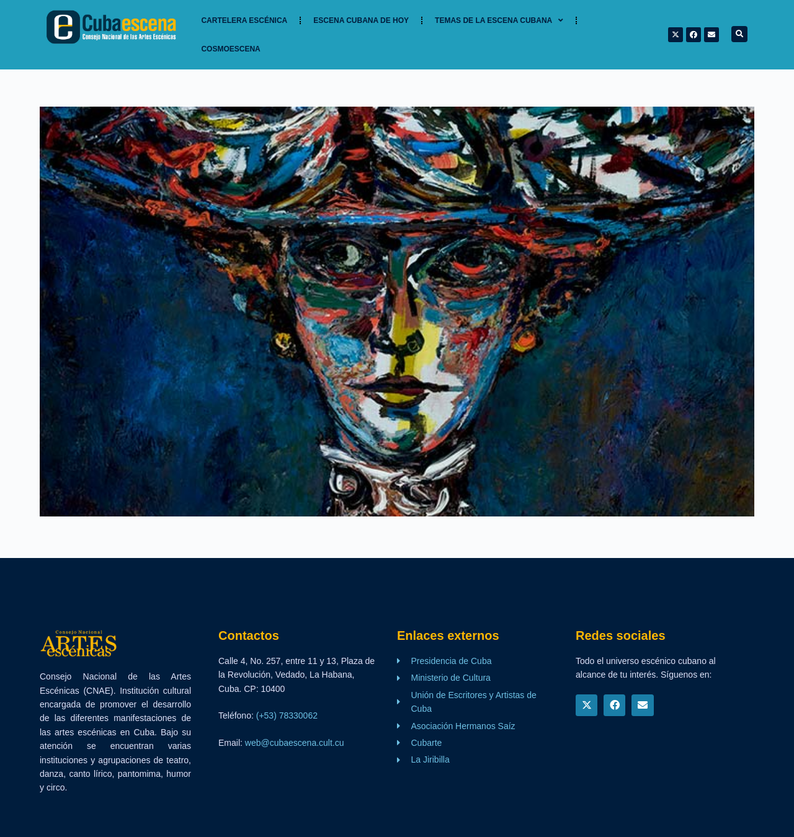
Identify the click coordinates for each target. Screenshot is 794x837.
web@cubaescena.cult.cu (294, 743)
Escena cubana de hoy (361, 20)
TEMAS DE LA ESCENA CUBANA (499, 20)
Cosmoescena (230, 49)
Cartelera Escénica (244, 20)
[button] (739, 34)
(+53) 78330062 (287, 715)
